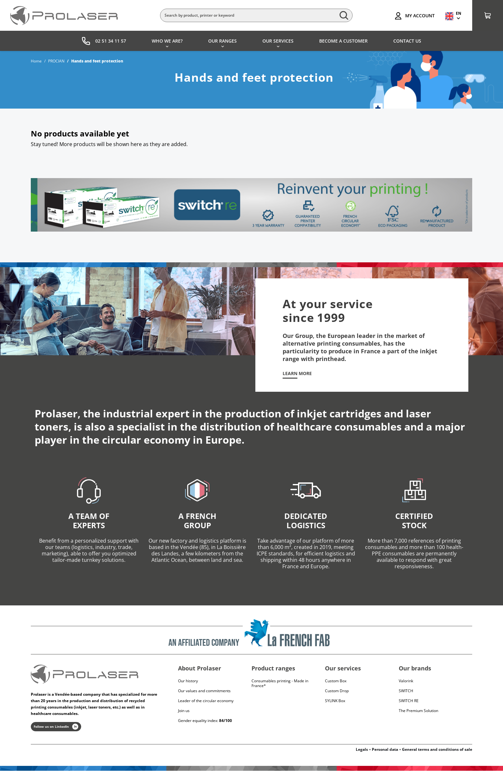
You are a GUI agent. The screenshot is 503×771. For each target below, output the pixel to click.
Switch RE (409, 700)
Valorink (406, 681)
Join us (184, 710)
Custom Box (335, 681)
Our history (188, 681)
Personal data (385, 749)
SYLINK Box (335, 700)
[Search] (256, 15)
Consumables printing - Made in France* (280, 683)
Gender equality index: (205, 720)
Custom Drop (337, 690)
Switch (406, 690)
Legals (362, 749)
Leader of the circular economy (206, 700)
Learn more (297, 373)
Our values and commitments (204, 690)
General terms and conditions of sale (437, 749)
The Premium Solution (418, 710)
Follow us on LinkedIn (56, 727)
